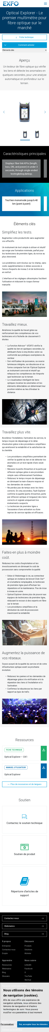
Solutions (28, 950)
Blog (4, 972)
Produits (28, 946)
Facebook (29, 969)
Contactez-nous (8, 950)
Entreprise (6, 946)
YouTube (28, 976)
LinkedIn (28, 965)
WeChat (28, 980)
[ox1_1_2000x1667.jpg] (37, 134)
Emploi (5, 953)
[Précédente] (4, 112)
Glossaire (6, 976)
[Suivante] (45, 112)
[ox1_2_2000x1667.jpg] (24, 112)
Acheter (28, 953)
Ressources (7, 965)
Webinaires (6, 969)
